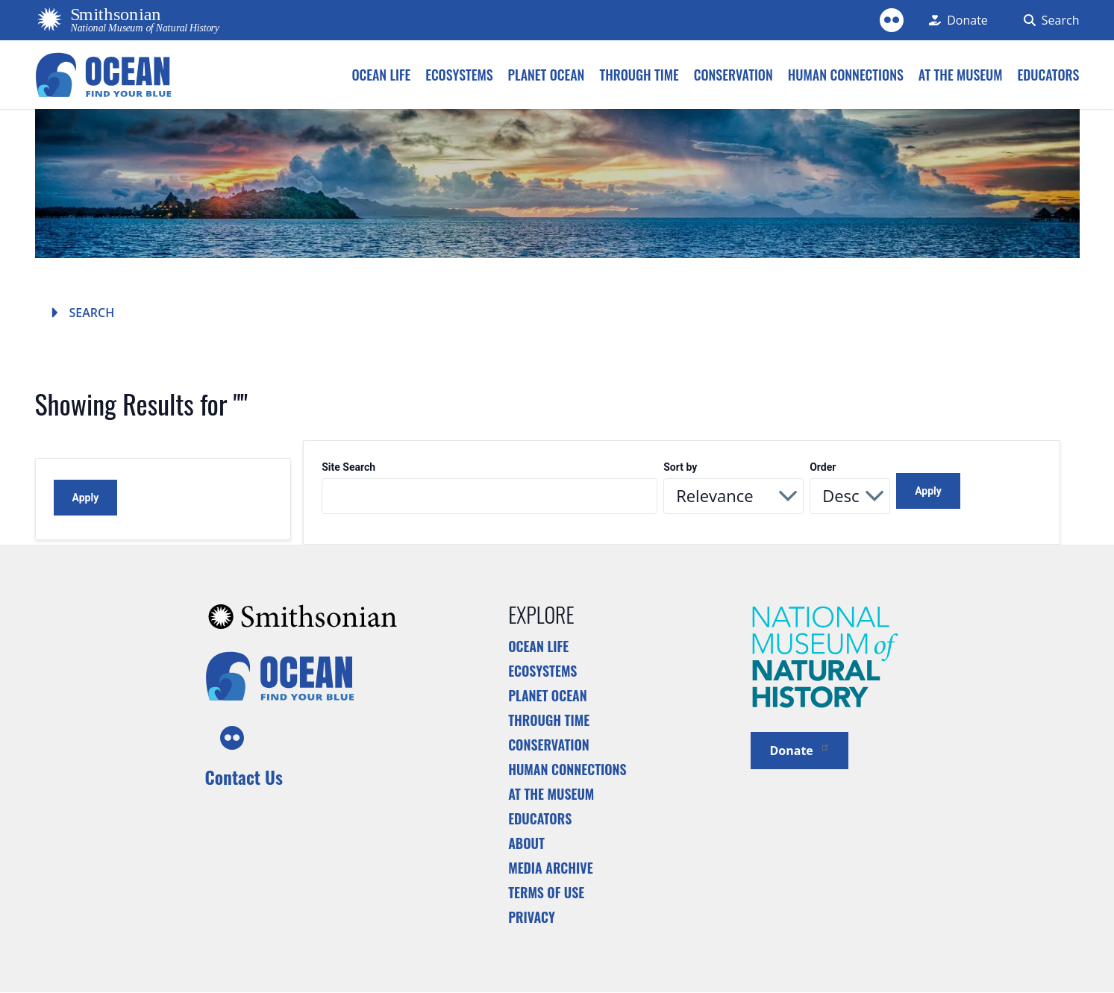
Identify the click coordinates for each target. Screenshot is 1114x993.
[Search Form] (1049, 20)
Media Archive (550, 867)
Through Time (548, 720)
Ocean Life (538, 646)
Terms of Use (546, 892)
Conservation (548, 744)
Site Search (348, 467)
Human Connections (567, 769)
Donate (799, 749)
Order (823, 467)
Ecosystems (542, 670)
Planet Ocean (547, 695)
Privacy (531, 917)
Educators (540, 818)
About (526, 843)
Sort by (680, 467)
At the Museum (551, 794)
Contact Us (244, 776)
